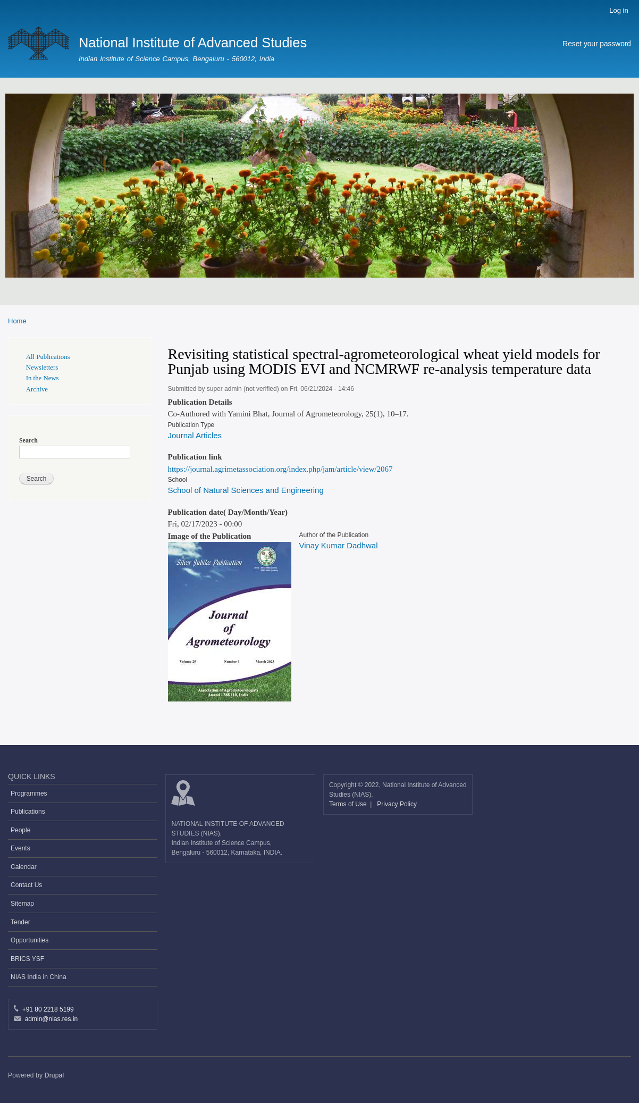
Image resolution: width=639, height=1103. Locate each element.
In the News (42, 378)
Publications (28, 811)
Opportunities (29, 940)
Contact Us (26, 885)
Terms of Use (348, 804)
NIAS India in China (38, 977)
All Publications (48, 357)
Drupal (54, 1075)
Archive (37, 389)
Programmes (29, 793)
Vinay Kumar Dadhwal (338, 545)
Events (20, 848)
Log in (618, 10)
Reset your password (596, 44)
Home (17, 321)
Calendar (24, 867)
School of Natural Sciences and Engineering (246, 490)
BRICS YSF (27, 959)
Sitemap (22, 903)
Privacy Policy (397, 804)
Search (28, 440)
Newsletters (42, 367)
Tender (20, 922)
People (20, 830)
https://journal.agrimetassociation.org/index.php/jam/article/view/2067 (280, 469)
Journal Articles (195, 435)
